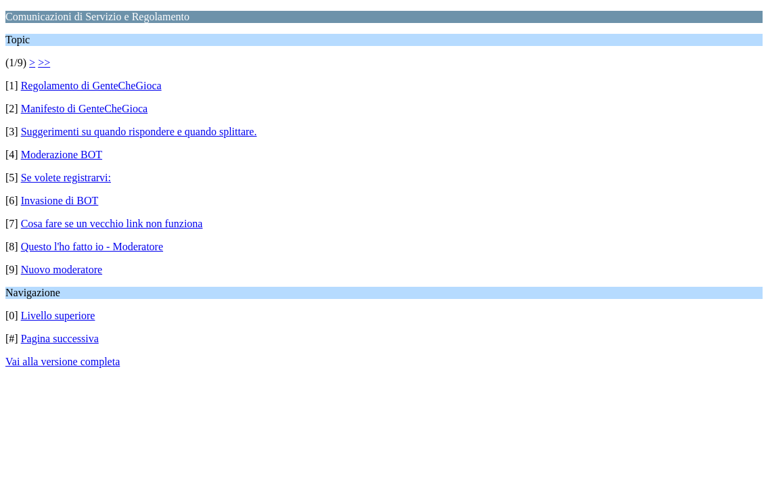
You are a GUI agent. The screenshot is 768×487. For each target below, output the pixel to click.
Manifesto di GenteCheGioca (84, 108)
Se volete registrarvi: (66, 177)
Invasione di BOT (60, 200)
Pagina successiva (60, 338)
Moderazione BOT (61, 154)
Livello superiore (58, 315)
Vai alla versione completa (62, 361)
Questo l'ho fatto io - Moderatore (92, 246)
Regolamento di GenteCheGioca (91, 85)
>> (44, 62)
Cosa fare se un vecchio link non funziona (112, 223)
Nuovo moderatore (61, 269)
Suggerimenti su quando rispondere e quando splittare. (139, 131)
